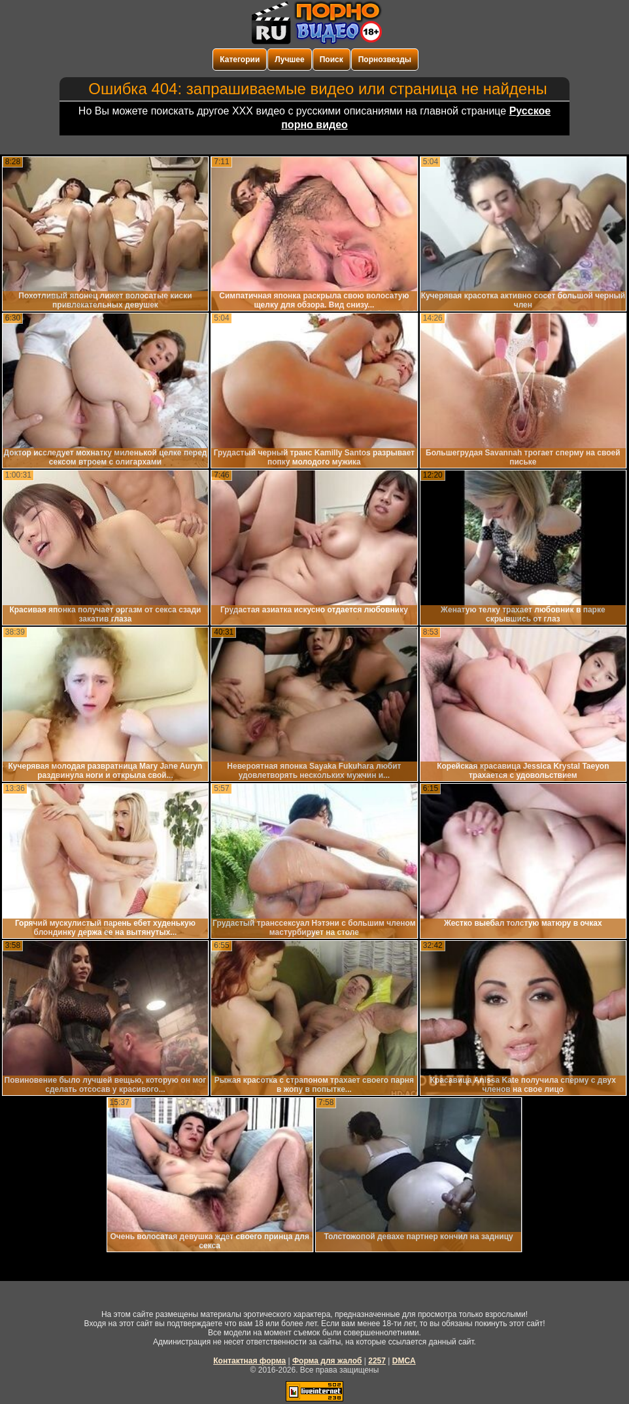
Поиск (331, 59)
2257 (377, 1360)
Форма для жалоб (327, 1360)
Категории (240, 59)
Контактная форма (249, 1360)
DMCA (404, 1360)
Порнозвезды (384, 59)
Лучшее (289, 59)
